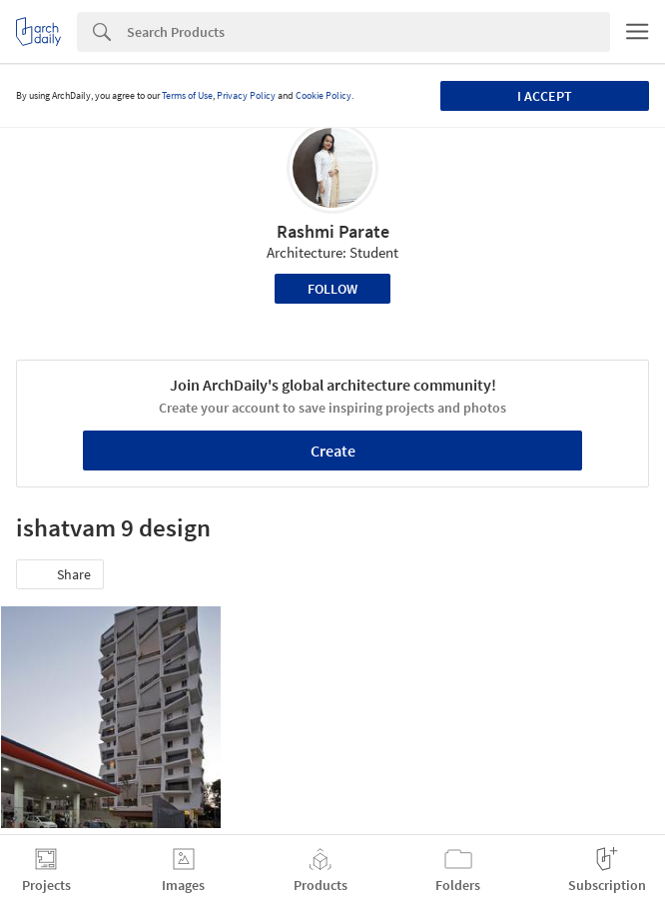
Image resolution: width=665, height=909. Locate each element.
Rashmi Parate (333, 231)
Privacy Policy (246, 95)
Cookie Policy (323, 95)
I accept (544, 96)
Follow (332, 289)
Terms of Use (187, 95)
